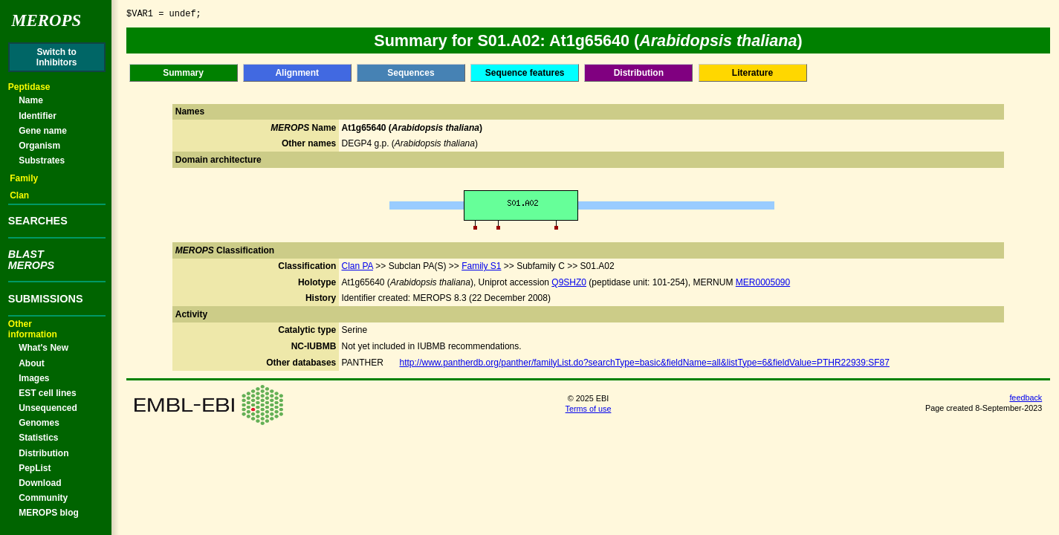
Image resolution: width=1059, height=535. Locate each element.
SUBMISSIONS (45, 299)
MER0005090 (763, 282)
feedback (1025, 397)
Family (24, 178)
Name (31, 100)
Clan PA (356, 266)
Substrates (42, 160)
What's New (43, 348)
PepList (35, 468)
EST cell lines (47, 393)
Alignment (297, 73)
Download (40, 483)
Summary (183, 73)
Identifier (37, 116)
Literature (752, 73)
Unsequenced (48, 408)
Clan (19, 195)
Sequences (410, 73)
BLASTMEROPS (31, 259)
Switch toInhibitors (56, 57)
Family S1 (481, 266)
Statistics (38, 437)
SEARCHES (38, 221)
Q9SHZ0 (568, 282)
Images (34, 378)
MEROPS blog (49, 513)
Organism (39, 145)
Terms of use (589, 408)
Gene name (43, 131)
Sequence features (525, 73)
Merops (46, 20)
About (32, 363)
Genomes (39, 423)
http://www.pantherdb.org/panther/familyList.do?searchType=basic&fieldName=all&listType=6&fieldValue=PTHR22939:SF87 (644, 362)
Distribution (43, 453)
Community (43, 498)
